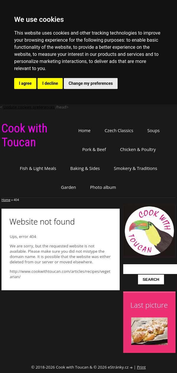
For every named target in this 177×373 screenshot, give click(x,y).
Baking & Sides (85, 168)
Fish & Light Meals (38, 168)
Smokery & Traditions (135, 168)
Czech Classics (119, 130)
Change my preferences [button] (91, 83)
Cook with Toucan (24, 135)
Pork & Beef (94, 149)
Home (84, 130)
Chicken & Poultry (138, 149)
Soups (153, 130)
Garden (68, 187)
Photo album (103, 187)
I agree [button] (25, 83)
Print (141, 367)
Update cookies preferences (29, 107)
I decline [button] (50, 83)
